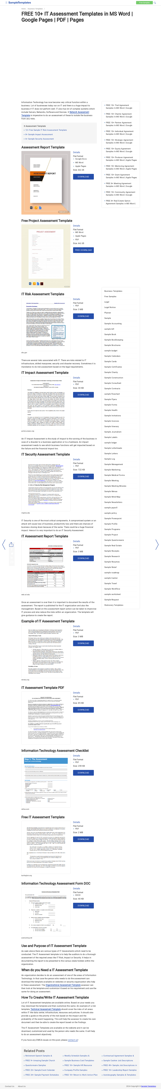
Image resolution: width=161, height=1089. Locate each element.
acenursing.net (26, 938)
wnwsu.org (25, 680)
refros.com (25, 809)
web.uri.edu (25, 595)
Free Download (83, 250)
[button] (155, 2)
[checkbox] (6, 2)
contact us (73, 1040)
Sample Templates (148, 1086)
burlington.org (26, 875)
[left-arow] (4, 545)
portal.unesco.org (27, 431)
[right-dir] (157, 545)
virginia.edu (25, 513)
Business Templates (35, 9)
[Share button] (11, 544)
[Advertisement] (80, 42)
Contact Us (9, 1086)
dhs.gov (24, 353)
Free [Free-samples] (144, 3)
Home (23, 9)
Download (83, 177)
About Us (22, 1086)
